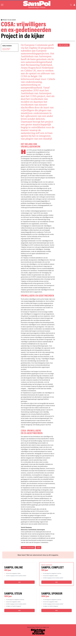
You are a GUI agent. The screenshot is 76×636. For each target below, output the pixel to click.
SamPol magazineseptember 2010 (6, 49)
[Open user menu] (74, 5)
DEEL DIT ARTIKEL (63, 45)
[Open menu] (2, 5)
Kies (19, 582)
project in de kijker (28, 547)
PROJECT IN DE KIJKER (8, 20)
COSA (38, 547)
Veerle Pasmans (7, 45)
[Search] (71, 5)
